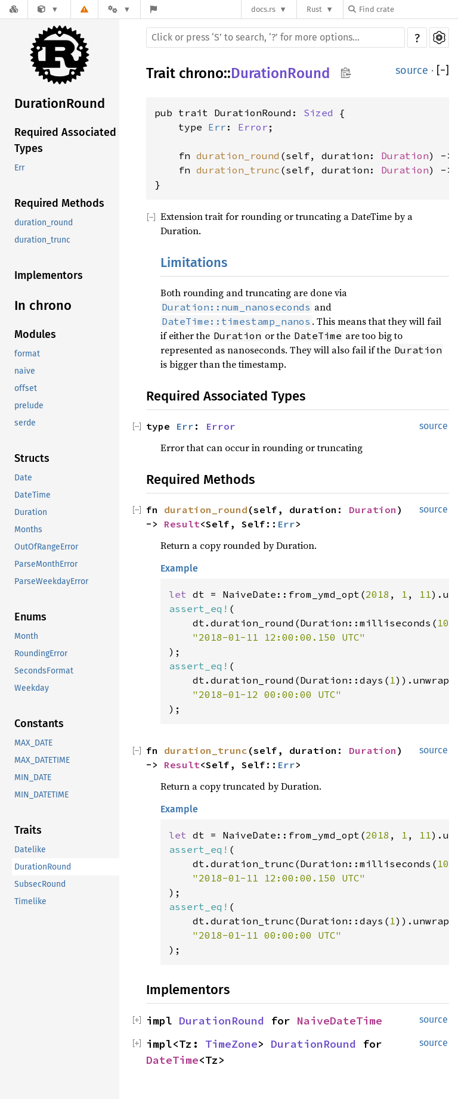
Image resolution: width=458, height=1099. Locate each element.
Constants (39, 723)
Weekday (31, 688)
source (411, 70)
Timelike (30, 901)
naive (24, 371)
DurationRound (59, 103)
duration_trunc (42, 240)
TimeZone (231, 1044)
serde (25, 423)
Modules (35, 334)
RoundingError (40, 653)
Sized (318, 113)
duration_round (43, 223)
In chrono (43, 305)
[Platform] (119, 9)
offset (25, 388)
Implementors (48, 275)
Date (23, 478)
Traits (28, 830)
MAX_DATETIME (42, 760)
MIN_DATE (32, 777)
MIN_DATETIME (41, 795)
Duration (30, 512)
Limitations (193, 262)
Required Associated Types (65, 140)
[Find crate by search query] (408, 9)
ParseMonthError (46, 564)
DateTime (32, 495)
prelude (29, 406)
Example (179, 568)
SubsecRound (40, 884)
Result (182, 524)
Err (19, 168)
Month (26, 636)
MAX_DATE (33, 743)
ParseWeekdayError (51, 581)
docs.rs (263, 9)
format (27, 354)
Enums (30, 616)
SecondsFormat (43, 671)
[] (443, 70)
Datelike (30, 850)
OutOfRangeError (46, 547)
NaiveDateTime (339, 1020)
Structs (31, 458)
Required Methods (59, 203)
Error (253, 127)
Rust (314, 9)
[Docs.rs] (13, 9)
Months (28, 529)
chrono (201, 73)
